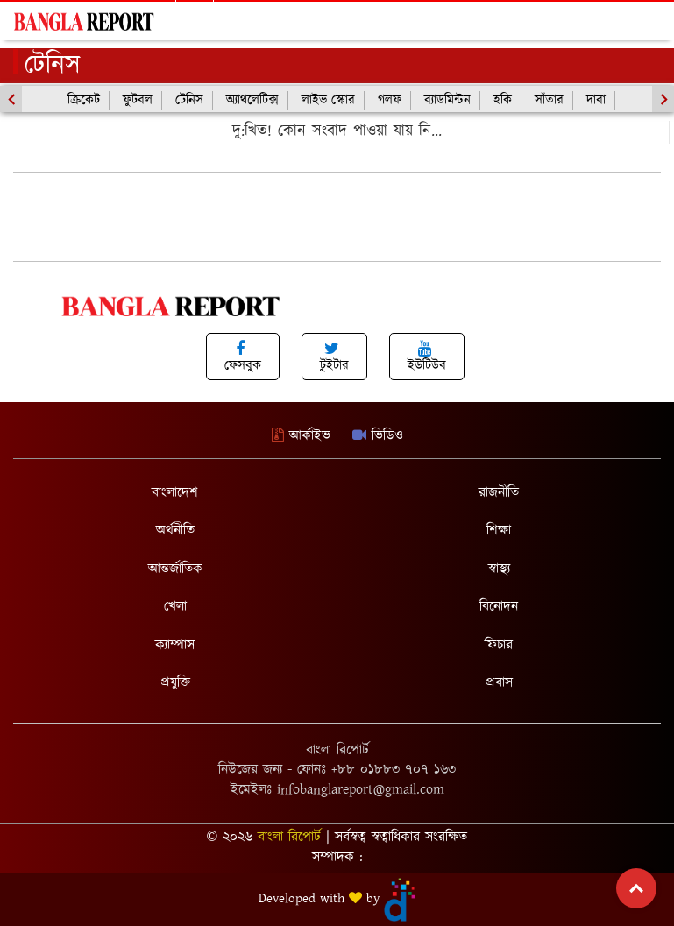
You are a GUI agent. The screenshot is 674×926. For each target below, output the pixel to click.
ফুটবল (138, 100)
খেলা (175, 607)
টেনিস (189, 100)
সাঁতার (549, 100)
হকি (502, 100)
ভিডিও (377, 436)
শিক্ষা (498, 530)
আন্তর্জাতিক (175, 569)
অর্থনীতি (175, 530)
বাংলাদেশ (175, 493)
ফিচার (499, 645)
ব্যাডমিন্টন (447, 100)
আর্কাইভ (301, 436)
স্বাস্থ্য (499, 569)
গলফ (389, 100)
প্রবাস (499, 683)
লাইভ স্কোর (328, 100)
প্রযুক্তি (175, 683)
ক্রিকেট (83, 100)
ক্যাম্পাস (175, 645)
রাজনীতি (499, 493)
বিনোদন (498, 607)
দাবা (596, 100)
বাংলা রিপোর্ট (289, 837)
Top (636, 888)
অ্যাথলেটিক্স (252, 100)
